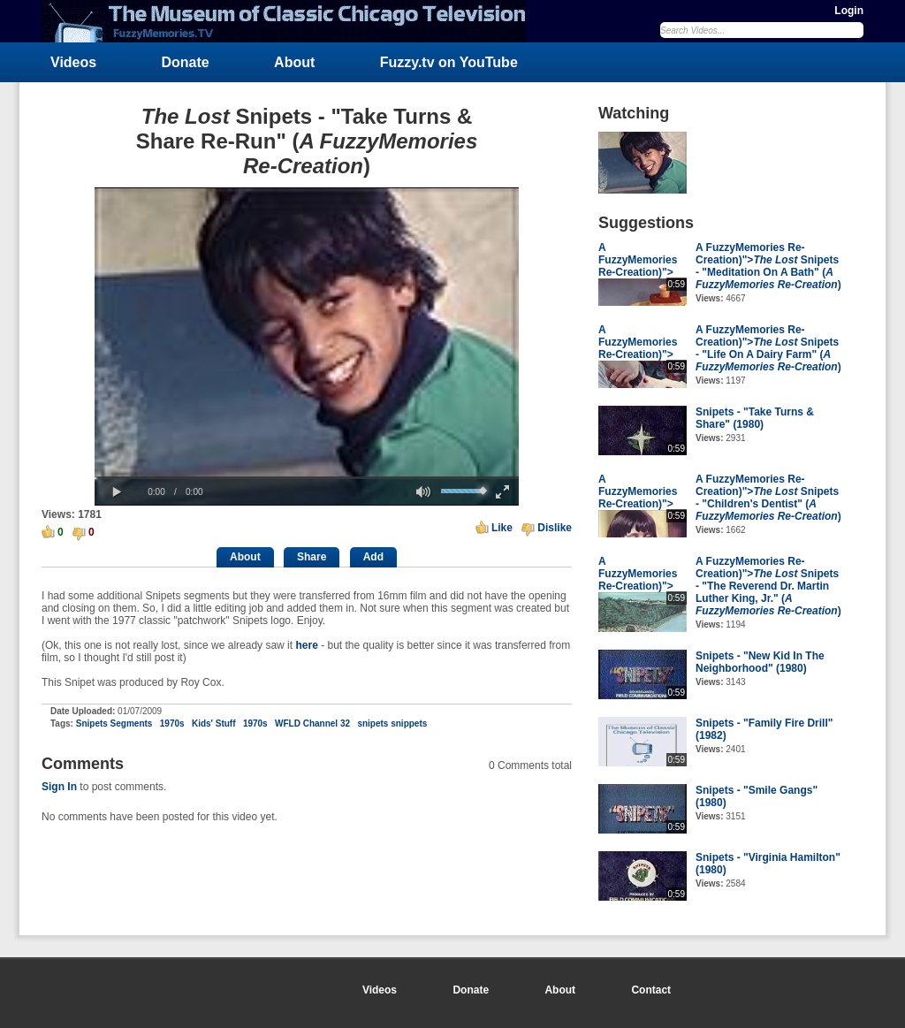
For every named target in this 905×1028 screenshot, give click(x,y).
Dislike (554, 528)
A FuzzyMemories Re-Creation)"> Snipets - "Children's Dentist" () (768, 497)
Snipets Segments (114, 723)
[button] (117, 492)
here (306, 645)
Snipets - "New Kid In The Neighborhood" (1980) (760, 662)
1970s (172, 723)
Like (502, 528)
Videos (73, 62)
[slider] (307, 477)
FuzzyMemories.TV (291, 21)
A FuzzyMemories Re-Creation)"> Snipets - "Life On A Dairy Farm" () (768, 348)
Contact (651, 990)
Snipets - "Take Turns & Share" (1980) (755, 418)
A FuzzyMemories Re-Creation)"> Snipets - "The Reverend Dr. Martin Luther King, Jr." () (768, 586)
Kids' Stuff (214, 723)
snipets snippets (393, 723)
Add (373, 557)
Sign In (59, 787)
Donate (185, 62)
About (294, 62)
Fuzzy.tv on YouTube (449, 62)
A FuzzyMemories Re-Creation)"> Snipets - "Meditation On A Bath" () (768, 266)
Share (311, 557)
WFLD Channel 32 (312, 723)
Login (848, 10)
